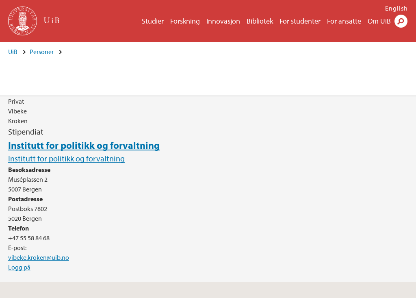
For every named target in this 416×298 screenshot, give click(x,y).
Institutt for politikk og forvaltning (84, 145)
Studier (153, 21)
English (396, 8)
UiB (12, 52)
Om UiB (379, 21)
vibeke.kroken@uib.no (38, 257)
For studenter (300, 21)
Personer (42, 52)
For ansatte (344, 21)
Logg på (19, 267)
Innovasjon (223, 21)
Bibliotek (260, 21)
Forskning (185, 21)
